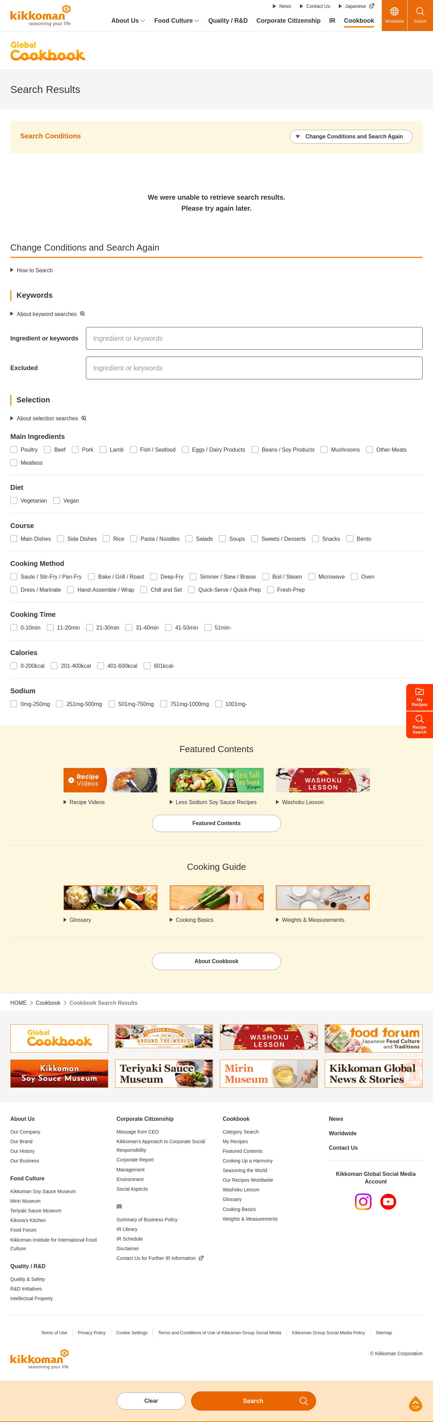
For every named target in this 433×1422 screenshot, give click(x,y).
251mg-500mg (84, 704)
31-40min (147, 628)
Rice (118, 539)
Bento (364, 539)
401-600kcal (122, 666)
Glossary (80, 920)
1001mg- (236, 704)
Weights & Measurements (313, 920)
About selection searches (47, 418)
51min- (223, 628)
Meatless (32, 463)
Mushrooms (345, 450)
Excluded (24, 368)
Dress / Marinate (41, 590)
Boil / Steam (287, 577)
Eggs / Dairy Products (218, 450)
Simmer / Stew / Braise (228, 577)
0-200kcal (32, 666)
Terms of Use (54, 1332)
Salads (204, 539)
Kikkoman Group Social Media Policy (328, 1332)
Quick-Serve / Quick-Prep (229, 590)
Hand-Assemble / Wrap (105, 590)
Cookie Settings (131, 1332)
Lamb (117, 450)
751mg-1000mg (189, 704)
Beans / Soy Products (288, 450)
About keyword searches (47, 314)
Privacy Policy (91, 1332)
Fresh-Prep (291, 590)
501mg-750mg (136, 704)
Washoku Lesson (303, 802)
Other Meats (391, 450)
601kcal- (164, 666)
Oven (367, 577)
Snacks (331, 539)
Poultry (29, 450)
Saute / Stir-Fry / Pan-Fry (51, 577)
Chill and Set (166, 590)
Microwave (332, 577)
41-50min (186, 628)
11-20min (68, 628)
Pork (87, 450)
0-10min (31, 628)
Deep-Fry (172, 577)
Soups (237, 539)
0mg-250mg (35, 704)
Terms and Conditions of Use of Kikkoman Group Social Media (219, 1332)
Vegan (71, 501)
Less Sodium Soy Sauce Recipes (216, 802)
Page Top (416, 1403)
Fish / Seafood (158, 450)
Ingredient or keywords (44, 338)
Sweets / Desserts (284, 539)
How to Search (35, 270)
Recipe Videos (87, 802)
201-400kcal (76, 666)
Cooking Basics (195, 920)
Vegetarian (34, 501)
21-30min (108, 628)
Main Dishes (36, 539)
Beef (60, 450)
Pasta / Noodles (160, 539)
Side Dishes (82, 539)
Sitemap (384, 1332)
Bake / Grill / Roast (121, 577)
